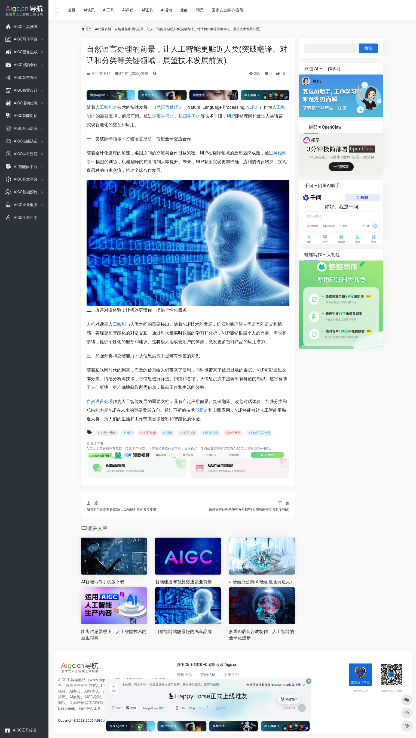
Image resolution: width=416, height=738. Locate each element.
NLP (250, 107)
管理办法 (184, 674)
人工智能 (104, 107)
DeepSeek (66, 708)
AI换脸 (75, 697)
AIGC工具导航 (243, 449)
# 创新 (167, 433)
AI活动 (166, 10)
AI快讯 (89, 10)
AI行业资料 (103, 29)
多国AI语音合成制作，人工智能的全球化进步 (261, 634)
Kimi (82, 708)
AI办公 (75, 691)
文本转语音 (78, 702)
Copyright (66, 720)
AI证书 (147, 10)
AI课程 (127, 10)
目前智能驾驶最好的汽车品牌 (183, 631)
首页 (71, 10)
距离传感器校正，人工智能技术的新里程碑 (113, 634)
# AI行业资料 (107, 433)
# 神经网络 (233, 433)
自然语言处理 (165, 107)
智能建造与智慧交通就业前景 (183, 581)
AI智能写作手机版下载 (102, 581)
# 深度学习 (210, 433)
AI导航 (97, 702)
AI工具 (108, 10)
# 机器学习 (187, 433)
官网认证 (208, 674)
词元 (200, 10)
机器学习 (187, 116)
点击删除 (263, 449)
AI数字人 (91, 691)
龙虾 (184, 10)
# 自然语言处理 (259, 433)
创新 (199, 410)
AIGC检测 (92, 697)
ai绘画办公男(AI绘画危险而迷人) (260, 581)
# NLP (128, 433)
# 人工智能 (147, 433)
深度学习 (161, 116)
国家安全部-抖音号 (227, 10)
